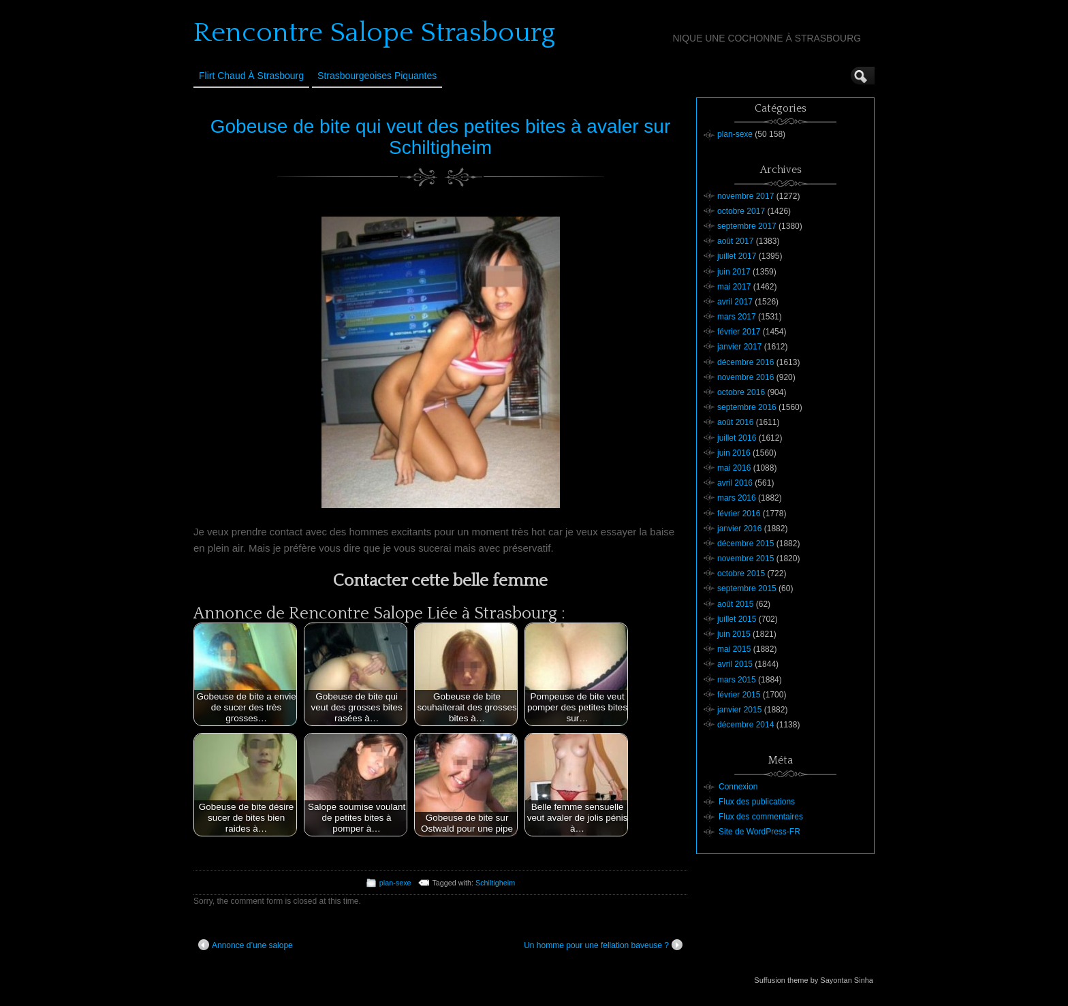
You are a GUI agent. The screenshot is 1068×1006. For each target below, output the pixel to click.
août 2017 (735, 241)
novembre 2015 (745, 558)
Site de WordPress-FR (759, 831)
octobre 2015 (741, 573)
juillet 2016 (736, 438)
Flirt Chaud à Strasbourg (251, 75)
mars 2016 (736, 498)
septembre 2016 (746, 407)
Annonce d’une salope (245, 944)
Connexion (738, 786)
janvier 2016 (739, 528)
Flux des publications (757, 801)
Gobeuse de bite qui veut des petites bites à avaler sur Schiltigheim (440, 137)
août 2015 (735, 604)
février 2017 (738, 331)
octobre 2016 (741, 392)
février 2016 (738, 513)
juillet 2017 (736, 256)
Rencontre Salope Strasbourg (374, 33)
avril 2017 (735, 301)
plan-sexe (395, 883)
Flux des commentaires (761, 816)
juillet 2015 (736, 619)
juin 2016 (734, 453)
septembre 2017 (746, 226)
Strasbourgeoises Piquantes (377, 75)
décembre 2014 (745, 724)
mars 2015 (736, 680)
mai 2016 (734, 468)
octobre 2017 (741, 211)
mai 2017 (734, 287)
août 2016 (735, 422)
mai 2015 (734, 649)
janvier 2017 (739, 346)
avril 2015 (735, 664)
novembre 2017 (745, 196)
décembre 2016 (745, 362)
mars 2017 (736, 316)
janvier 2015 (739, 709)
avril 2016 (735, 483)
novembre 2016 (745, 377)
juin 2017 (734, 272)
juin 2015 (734, 634)
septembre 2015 (746, 588)
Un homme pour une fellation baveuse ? (603, 944)
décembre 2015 (745, 543)
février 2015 (738, 695)
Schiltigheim (495, 883)
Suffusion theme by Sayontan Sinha (813, 980)
